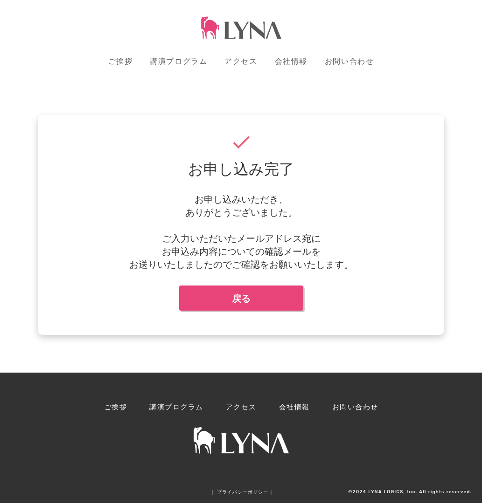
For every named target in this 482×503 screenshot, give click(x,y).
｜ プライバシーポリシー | (241, 492)
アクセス (240, 61)
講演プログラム (178, 61)
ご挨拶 (120, 61)
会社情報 (291, 61)
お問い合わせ (349, 61)
